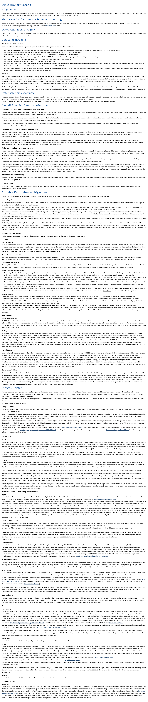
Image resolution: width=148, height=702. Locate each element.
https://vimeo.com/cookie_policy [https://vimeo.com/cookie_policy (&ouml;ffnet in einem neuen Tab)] (104, 657)
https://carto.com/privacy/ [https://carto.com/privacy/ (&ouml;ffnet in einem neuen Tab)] (116, 623)
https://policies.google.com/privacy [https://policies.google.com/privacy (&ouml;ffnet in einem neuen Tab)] (72, 427)
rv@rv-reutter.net (50, 26)
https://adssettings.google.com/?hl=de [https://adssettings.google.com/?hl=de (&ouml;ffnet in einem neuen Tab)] (117, 430)
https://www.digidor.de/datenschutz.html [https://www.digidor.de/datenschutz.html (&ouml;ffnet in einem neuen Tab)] (105, 499)
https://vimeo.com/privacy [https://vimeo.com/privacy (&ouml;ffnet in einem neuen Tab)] (72, 660)
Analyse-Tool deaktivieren (31, 584)
